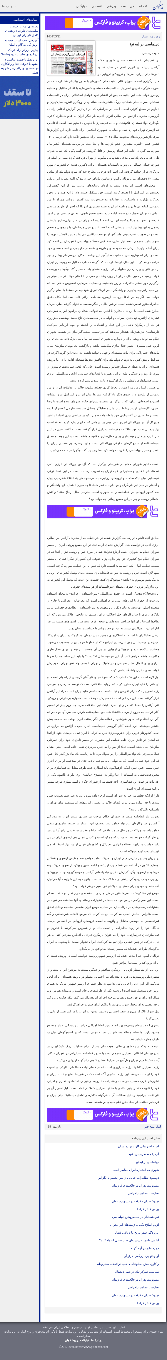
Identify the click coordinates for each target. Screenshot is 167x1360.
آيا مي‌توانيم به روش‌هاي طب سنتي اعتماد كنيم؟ (129, 1240)
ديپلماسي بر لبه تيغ (147, 1162)
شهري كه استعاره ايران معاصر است (136, 1170)
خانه (143, 6)
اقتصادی (97, 6)
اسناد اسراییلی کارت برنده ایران (138, 1146)
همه (123, 6)
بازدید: (57, 1126)
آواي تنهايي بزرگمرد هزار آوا (141, 1256)
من (132, 6)
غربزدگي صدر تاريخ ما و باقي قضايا (137, 1232)
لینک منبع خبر (152, 1126)
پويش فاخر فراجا (148, 1209)
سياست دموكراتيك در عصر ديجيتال (137, 1271)
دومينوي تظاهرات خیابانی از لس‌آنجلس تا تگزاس (128, 1177)
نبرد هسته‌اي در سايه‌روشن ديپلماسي (135, 1217)
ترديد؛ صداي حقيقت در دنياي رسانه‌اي (135, 1201)
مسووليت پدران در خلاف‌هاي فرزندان (135, 1185)
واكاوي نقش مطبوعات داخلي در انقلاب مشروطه (128, 1264)
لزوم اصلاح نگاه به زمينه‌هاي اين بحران (134, 1224)
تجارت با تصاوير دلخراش (143, 1193)
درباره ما (9, 6)
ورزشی (111, 6)
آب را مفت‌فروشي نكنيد (144, 1154)
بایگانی (81, 6)
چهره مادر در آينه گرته (145, 1248)
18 (49, 1126)
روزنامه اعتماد (151, 36)
